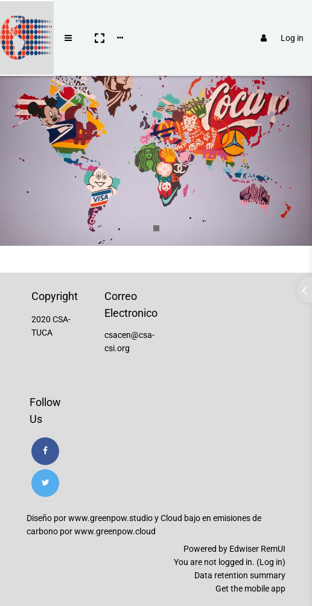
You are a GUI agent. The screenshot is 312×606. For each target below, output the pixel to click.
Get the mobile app (250, 588)
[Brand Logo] (24, 20)
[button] (94, 20)
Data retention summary (239, 575)
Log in (277, 20)
